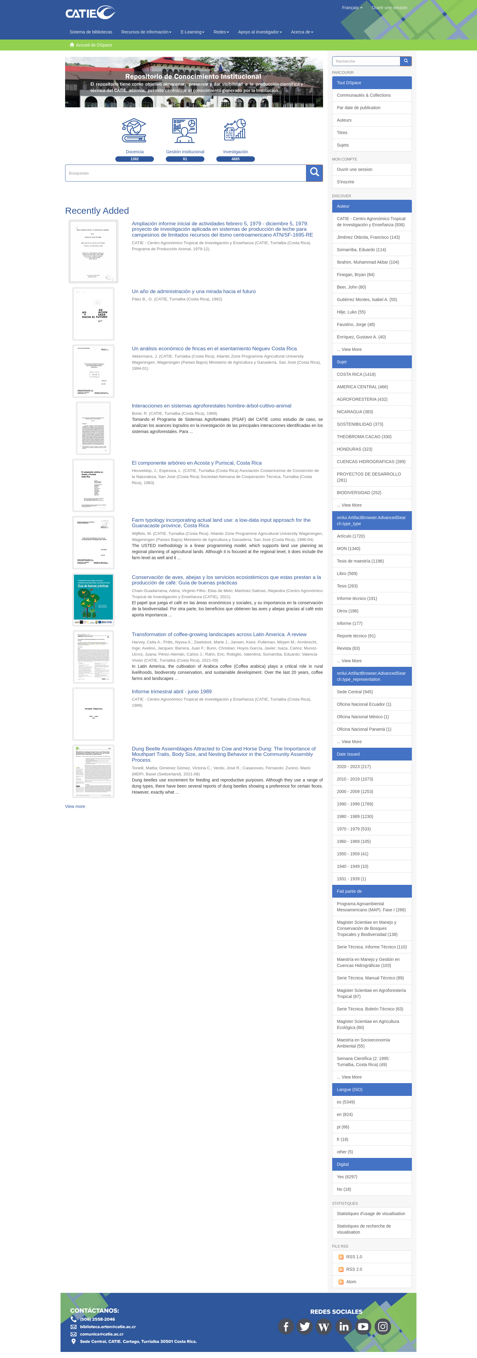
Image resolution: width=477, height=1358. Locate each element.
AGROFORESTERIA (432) (362, 399)
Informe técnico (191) (357, 598)
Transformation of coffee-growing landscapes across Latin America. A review (219, 634)
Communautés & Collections (364, 95)
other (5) (345, 1151)
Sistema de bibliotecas (91, 31)
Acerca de (302, 31)
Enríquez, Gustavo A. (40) (361, 336)
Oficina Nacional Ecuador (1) (364, 704)
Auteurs (344, 120)
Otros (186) (348, 610)
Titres (342, 132)
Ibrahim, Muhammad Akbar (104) (368, 262)
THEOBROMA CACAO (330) (364, 436)
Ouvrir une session (355, 169)
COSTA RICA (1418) (356, 374)
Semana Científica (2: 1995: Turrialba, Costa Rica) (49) (363, 1061)
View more (75, 806)
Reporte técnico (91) (356, 635)
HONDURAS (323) (355, 449)
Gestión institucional (185, 151)
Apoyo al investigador (260, 31)
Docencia (135, 151)
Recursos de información (146, 31)
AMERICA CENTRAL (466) (362, 386)
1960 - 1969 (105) (354, 841)
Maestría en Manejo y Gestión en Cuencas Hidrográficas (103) (368, 962)
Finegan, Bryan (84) (356, 274)
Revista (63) (348, 648)
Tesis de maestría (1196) (360, 561)
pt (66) (343, 1126)
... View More (349, 349)
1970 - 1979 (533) (354, 828)
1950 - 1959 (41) (353, 853)
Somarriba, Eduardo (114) (361, 249)
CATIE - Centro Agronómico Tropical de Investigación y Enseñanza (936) (371, 221)
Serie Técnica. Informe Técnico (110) (372, 946)
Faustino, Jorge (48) (356, 324)
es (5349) (346, 1102)
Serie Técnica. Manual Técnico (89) (370, 977)
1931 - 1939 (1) (351, 878)
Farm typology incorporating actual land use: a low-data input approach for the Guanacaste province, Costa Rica (221, 523)
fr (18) (342, 1139)
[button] (352, 7)
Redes (221, 31)
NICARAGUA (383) (355, 411)
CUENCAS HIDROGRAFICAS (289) (371, 461)
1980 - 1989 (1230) (355, 816)
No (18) (344, 1189)
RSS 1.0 (349, 1257)
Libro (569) (347, 573)
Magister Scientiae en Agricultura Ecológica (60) (368, 1024)
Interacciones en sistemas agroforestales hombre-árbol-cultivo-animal (211, 406)
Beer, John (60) (351, 287)
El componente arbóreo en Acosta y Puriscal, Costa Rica (197, 463)
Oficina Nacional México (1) (363, 716)
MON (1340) (348, 548)
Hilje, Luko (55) (351, 312)
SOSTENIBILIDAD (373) (360, 424)
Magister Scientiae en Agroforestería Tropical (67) (371, 993)
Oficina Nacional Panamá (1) (364, 729)
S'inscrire (345, 181)
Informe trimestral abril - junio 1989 (172, 692)
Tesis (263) (347, 586)
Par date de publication (359, 107)
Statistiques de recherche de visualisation (364, 1229)
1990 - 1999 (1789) (355, 804)
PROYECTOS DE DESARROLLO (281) (369, 477)
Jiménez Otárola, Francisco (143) (368, 237)
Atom (347, 1282)
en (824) (345, 1114)
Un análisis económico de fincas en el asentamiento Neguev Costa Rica (214, 349)
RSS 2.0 (349, 1269)
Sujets (343, 145)
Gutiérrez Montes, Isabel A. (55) (367, 299)
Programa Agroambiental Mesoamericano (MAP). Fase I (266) (371, 906)
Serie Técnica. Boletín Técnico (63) (370, 1008)
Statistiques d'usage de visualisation (371, 1213)
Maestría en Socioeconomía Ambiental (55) (363, 1043)
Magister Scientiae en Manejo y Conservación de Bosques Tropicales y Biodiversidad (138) (367, 928)
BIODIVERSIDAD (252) (359, 492)
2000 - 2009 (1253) (355, 791)
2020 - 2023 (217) (354, 766)
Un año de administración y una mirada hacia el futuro (194, 291)
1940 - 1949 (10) (353, 866)
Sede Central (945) (355, 691)
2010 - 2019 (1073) (355, 779)
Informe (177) (350, 623)
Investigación (235, 151)
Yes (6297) (347, 1176)
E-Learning (193, 31)
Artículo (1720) (351, 536)
